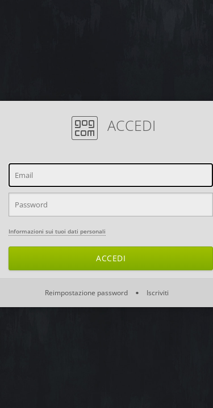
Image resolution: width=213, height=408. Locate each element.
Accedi (111, 258)
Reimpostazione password (87, 293)
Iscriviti (157, 293)
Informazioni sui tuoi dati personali (57, 231)
